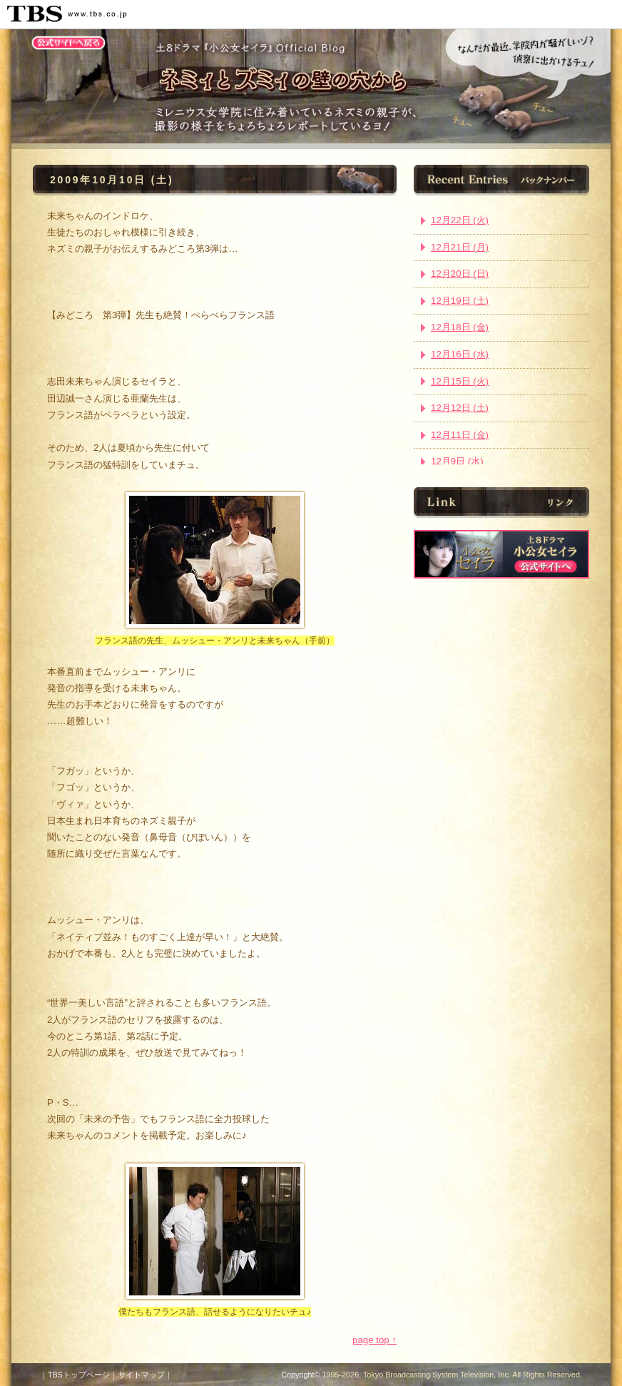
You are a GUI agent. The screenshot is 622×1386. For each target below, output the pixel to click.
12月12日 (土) (460, 407)
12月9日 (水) (457, 461)
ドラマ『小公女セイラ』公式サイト (501, 554)
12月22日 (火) (460, 220)
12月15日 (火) (460, 381)
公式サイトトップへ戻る (68, 43)
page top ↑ (374, 1340)
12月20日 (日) (460, 273)
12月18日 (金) (460, 327)
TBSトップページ (79, 1374)
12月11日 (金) (460, 434)
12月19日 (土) (460, 300)
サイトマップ (141, 1374)
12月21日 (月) (460, 247)
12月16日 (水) (460, 354)
